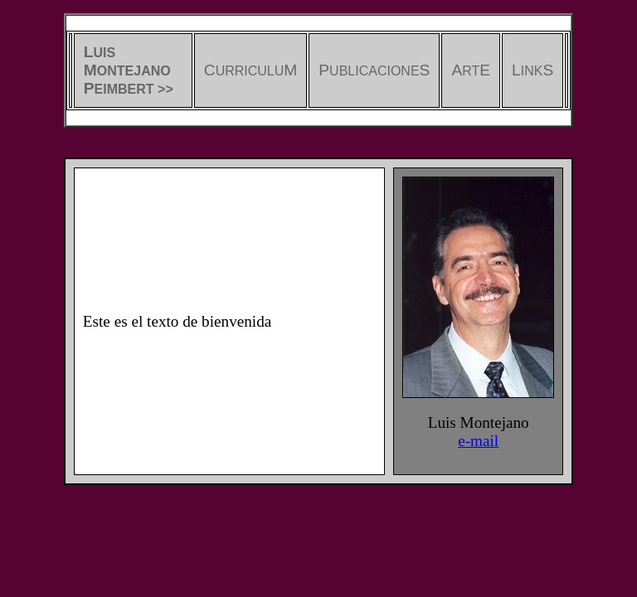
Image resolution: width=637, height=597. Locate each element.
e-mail (478, 440)
